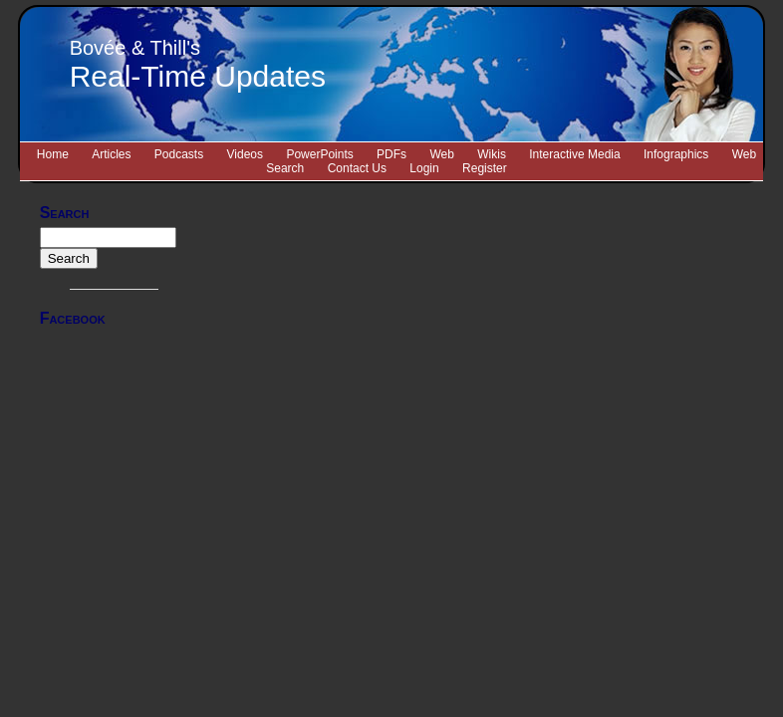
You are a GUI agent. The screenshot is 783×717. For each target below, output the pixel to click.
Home (53, 154)
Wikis (491, 154)
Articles (111, 154)
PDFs (391, 154)
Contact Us (357, 168)
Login (423, 168)
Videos (245, 154)
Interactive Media (574, 154)
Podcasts (178, 154)
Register (484, 168)
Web (441, 154)
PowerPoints (319, 154)
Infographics (676, 154)
